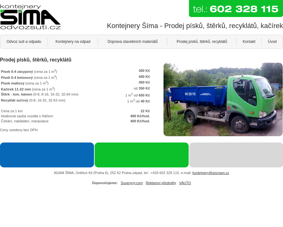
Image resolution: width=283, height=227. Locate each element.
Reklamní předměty (161, 183)
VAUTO (185, 183)
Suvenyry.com (132, 183)
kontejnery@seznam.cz (210, 173)
